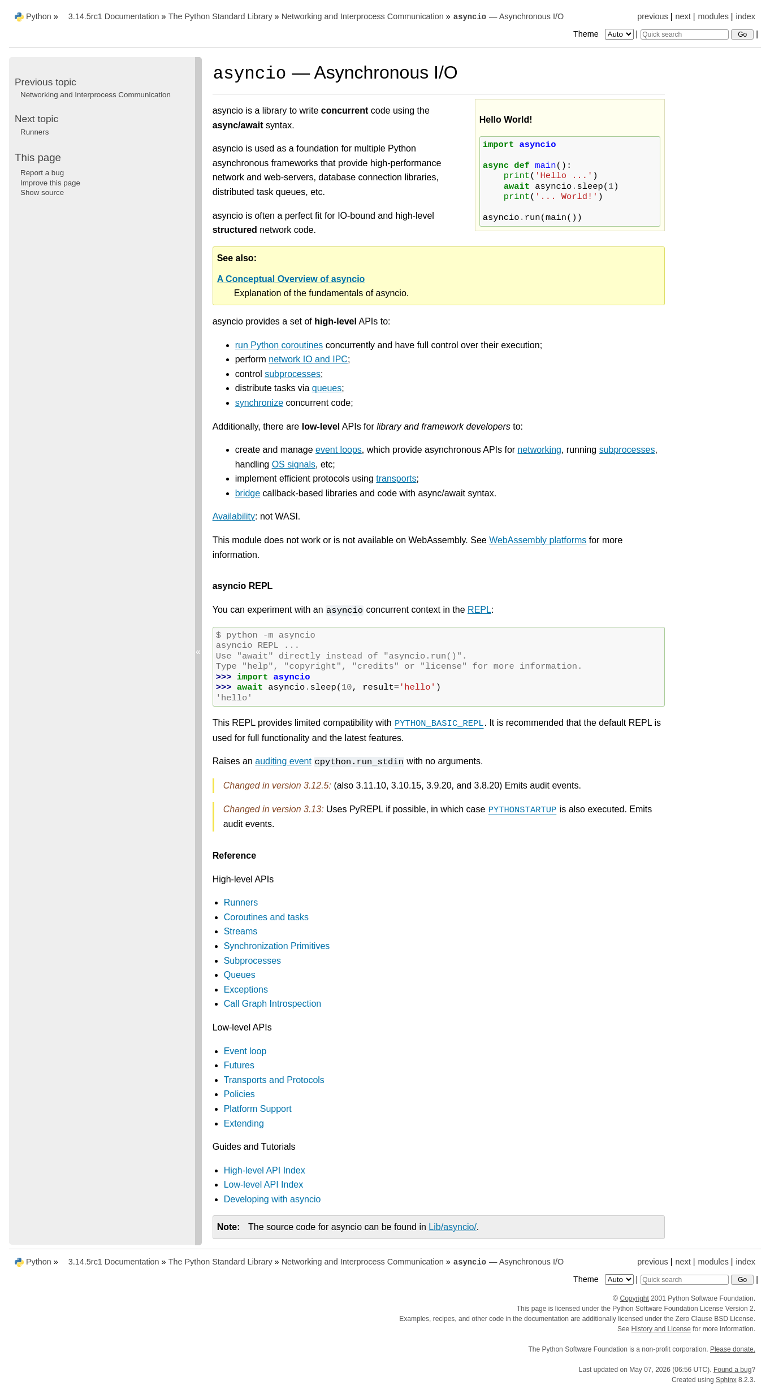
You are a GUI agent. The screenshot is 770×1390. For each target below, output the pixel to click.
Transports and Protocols (274, 1080)
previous (652, 16)
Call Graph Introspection (273, 1003)
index (745, 16)
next (682, 16)
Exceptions (246, 989)
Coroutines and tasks (266, 917)
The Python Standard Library (220, 16)
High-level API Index (264, 1170)
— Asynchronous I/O (508, 16)
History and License (661, 1329)
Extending (244, 1123)
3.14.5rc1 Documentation (113, 16)
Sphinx (726, 1380)
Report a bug (42, 172)
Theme (604, 33)
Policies (239, 1094)
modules (713, 16)
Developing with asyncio (272, 1199)
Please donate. (732, 1349)
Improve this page (50, 183)
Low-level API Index (264, 1184)
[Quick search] (685, 34)
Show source (42, 192)
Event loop (245, 1051)
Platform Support (258, 1109)
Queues (240, 975)
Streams (241, 931)
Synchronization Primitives (277, 946)
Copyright (634, 1298)
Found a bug (732, 1370)
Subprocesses (252, 960)
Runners (241, 902)
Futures (239, 1065)
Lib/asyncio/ (453, 1227)
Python (38, 16)
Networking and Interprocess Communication (363, 16)
